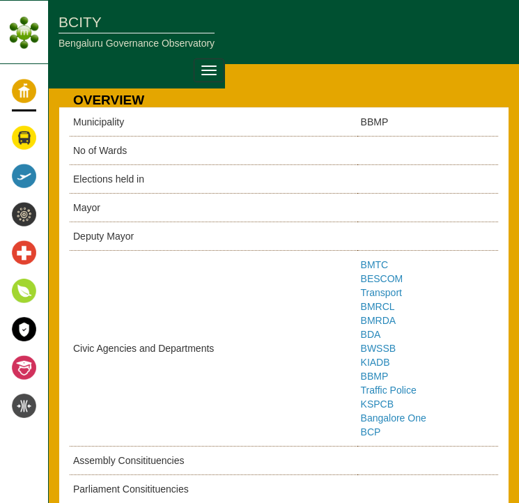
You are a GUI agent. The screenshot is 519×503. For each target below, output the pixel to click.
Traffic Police (389, 390)
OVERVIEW (108, 100)
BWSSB (378, 348)
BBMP (375, 376)
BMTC (375, 264)
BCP (371, 432)
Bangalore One (393, 418)
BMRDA (378, 320)
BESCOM (382, 278)
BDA (371, 334)
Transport (381, 292)
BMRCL (378, 306)
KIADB (375, 362)
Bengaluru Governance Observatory (137, 43)
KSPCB (377, 404)
